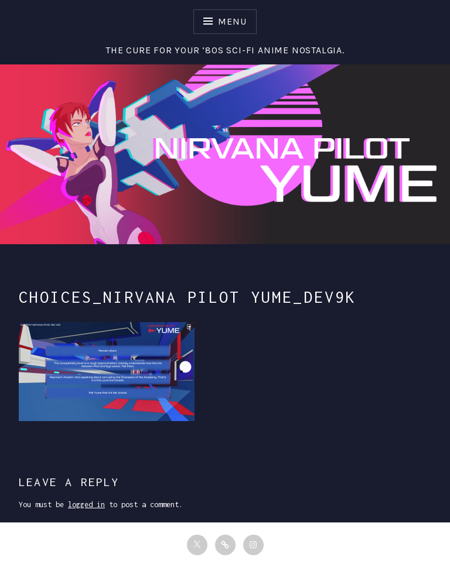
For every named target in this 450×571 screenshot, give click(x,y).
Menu (232, 21)
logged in (86, 504)
